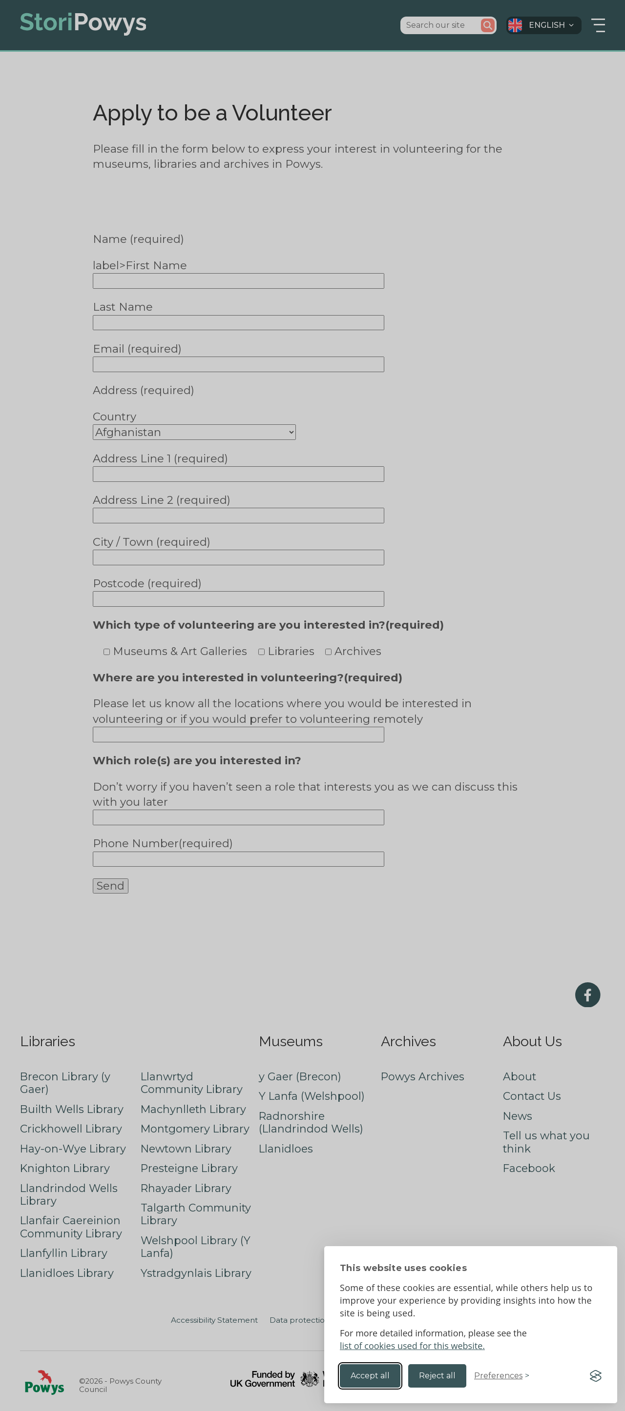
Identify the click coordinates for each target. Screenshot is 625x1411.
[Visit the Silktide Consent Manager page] (596, 1376)
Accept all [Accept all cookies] (370, 1375)
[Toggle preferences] (501, 1375)
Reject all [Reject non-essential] (437, 1375)
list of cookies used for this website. (412, 1345)
